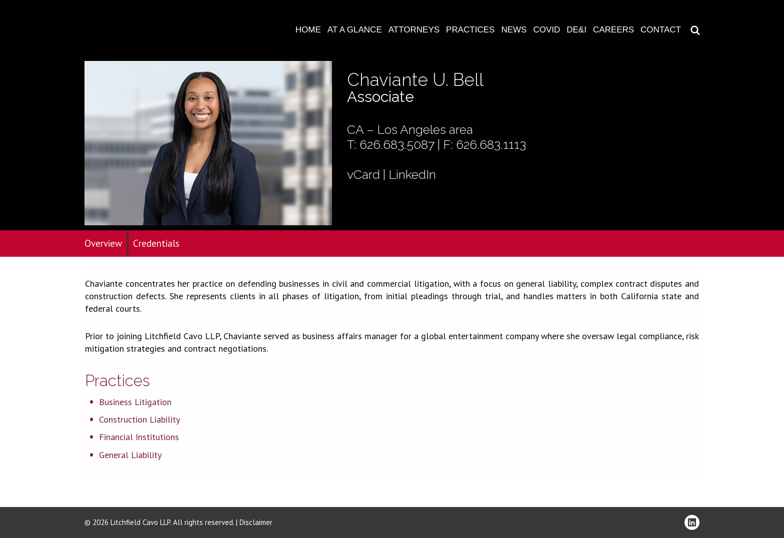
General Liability (130, 455)
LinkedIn (412, 174)
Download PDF (770, 38)
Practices (470, 29)
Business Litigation (135, 402)
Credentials (156, 243)
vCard (363, 174)
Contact (660, 29)
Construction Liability (139, 419)
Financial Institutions (139, 437)
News (513, 29)
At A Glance (355, 29)
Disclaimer (256, 522)
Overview (103, 243)
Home (308, 29)
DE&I (576, 29)
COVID (546, 29)
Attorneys (414, 29)
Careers (613, 29)
